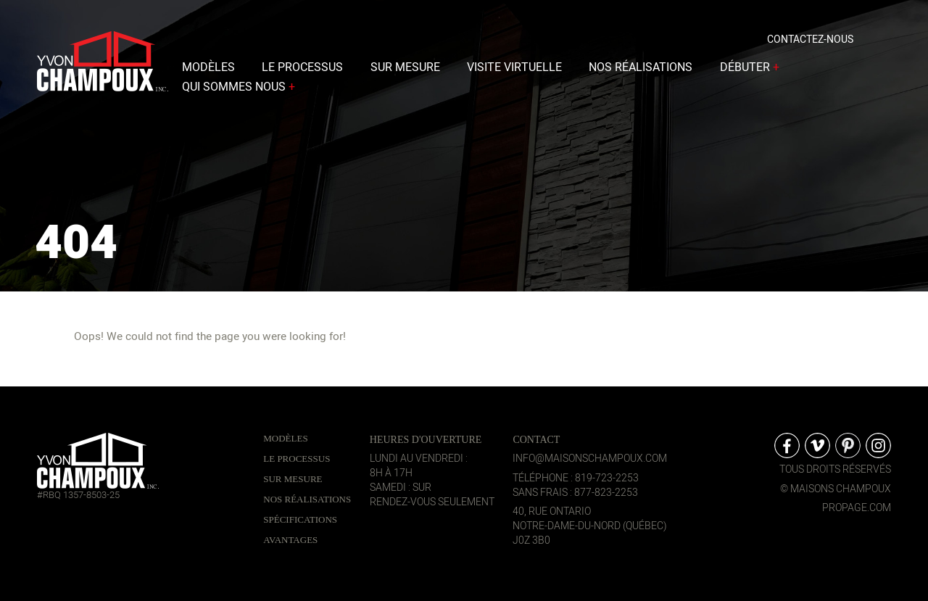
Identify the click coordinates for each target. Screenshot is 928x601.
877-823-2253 (606, 492)
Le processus (302, 70)
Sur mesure (405, 70)
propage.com (856, 507)
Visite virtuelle (514, 70)
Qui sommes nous (240, 90)
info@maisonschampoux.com (590, 458)
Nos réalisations (640, 70)
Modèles (208, 70)
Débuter (751, 70)
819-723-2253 (607, 478)
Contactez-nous (810, 42)
